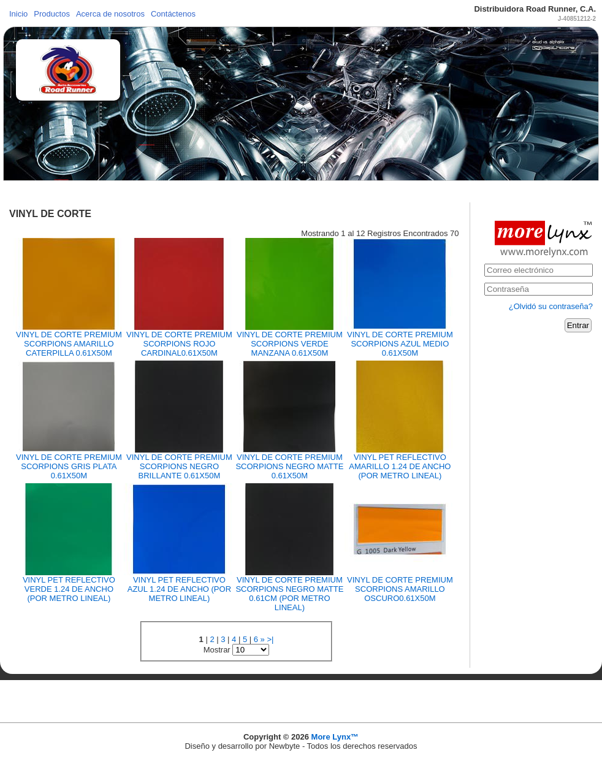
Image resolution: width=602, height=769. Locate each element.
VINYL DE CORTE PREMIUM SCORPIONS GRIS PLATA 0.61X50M (69, 466)
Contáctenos (173, 13)
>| (270, 639)
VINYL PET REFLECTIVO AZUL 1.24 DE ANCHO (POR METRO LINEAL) (179, 589)
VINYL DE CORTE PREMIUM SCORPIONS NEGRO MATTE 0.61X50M (289, 466)
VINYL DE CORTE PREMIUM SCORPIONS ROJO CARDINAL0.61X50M (179, 344)
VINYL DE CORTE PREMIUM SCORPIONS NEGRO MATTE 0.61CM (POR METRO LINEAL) (289, 593)
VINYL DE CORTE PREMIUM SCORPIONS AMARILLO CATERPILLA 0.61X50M (69, 344)
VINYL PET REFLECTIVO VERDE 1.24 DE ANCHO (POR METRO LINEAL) (69, 589)
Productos (52, 13)
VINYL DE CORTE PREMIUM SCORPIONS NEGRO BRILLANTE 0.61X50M (179, 466)
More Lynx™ (335, 736)
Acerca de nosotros (110, 13)
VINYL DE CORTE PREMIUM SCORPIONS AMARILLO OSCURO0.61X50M (400, 589)
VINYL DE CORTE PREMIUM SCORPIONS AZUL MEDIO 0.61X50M (400, 344)
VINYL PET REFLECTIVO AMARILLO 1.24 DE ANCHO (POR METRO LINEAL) (400, 466)
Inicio (18, 13)
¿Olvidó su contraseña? (551, 306)
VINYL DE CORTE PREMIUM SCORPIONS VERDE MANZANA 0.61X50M (290, 344)
